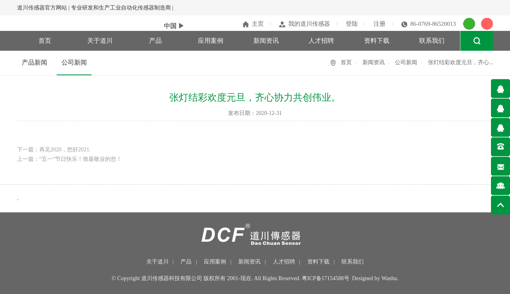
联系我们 (432, 40)
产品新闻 (34, 62)
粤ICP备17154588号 (325, 278)
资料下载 (376, 40)
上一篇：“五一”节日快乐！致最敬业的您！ (69, 159)
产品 (155, 40)
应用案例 (210, 40)
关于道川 (100, 40)
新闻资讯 (266, 40)
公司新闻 (74, 62)
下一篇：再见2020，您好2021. (54, 150)
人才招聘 (321, 40)
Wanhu (389, 278)
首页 (44, 40)
